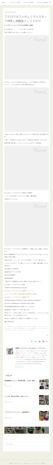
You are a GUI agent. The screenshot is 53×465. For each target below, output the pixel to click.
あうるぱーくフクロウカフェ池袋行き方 (16, 297)
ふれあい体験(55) (20, 328)
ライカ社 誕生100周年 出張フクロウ (16, 396)
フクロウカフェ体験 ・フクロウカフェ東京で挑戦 (28, 2)
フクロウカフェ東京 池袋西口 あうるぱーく (15, 2)
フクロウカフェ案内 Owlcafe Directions (42, 2)
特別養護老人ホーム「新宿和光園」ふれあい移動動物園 (21, 380)
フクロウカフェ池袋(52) (28, 330)
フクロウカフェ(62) (41, 328)
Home (3, 2)
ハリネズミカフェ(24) (42, 326)
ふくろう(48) (19, 330)
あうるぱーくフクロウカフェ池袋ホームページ (18, 291)
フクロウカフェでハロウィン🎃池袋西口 (16, 412)
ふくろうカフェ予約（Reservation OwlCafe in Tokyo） (21, 294)
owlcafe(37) (13, 330)
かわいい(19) (15, 326)
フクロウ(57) (13, 328)
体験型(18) (33, 328)
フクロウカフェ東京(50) (31, 326)
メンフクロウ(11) (8, 326)
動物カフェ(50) (22, 326)
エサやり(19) (28, 328)
